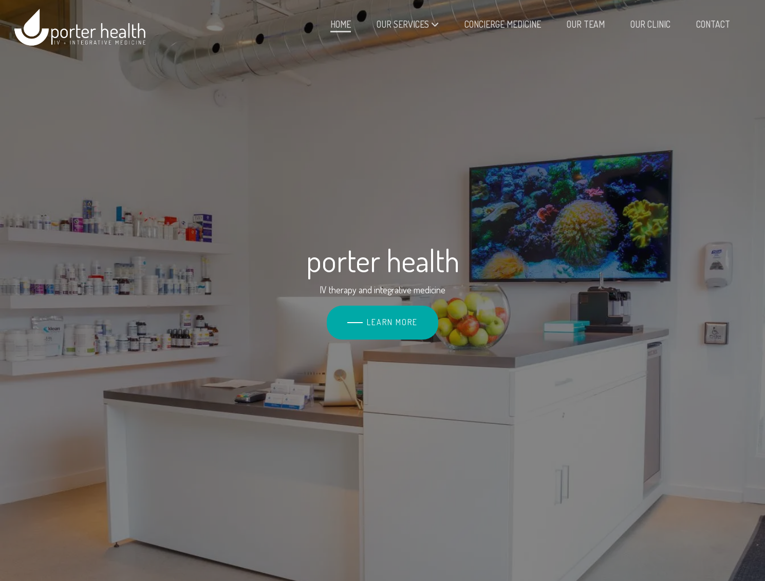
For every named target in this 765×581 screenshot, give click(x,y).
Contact (713, 24)
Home (340, 24)
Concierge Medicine (502, 24)
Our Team (586, 24)
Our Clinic (650, 24)
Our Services (408, 24)
